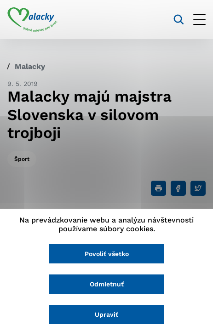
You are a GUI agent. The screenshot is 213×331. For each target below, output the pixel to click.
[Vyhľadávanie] (178, 19)
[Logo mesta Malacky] (32, 19)
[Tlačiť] (158, 188)
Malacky (30, 66)
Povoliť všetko (107, 253)
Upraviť (106, 314)
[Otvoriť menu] (199, 19)
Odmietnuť (107, 284)
